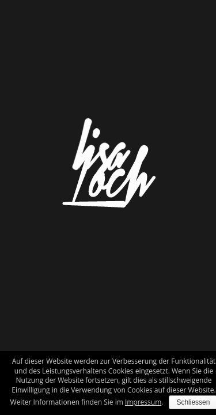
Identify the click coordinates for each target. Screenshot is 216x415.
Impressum (143, 402)
